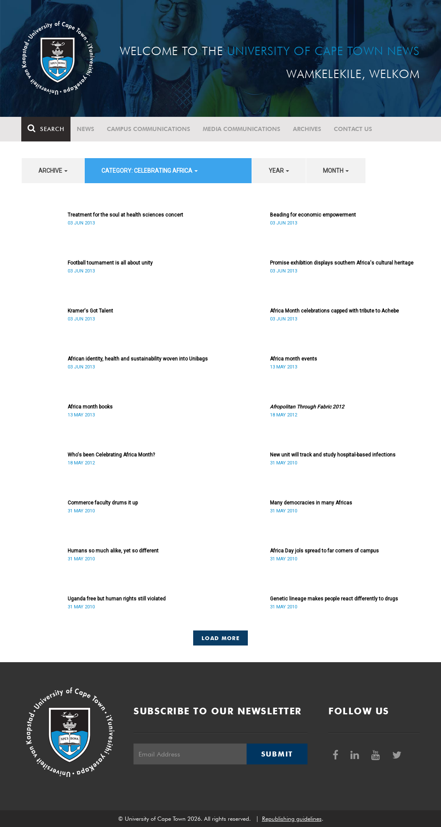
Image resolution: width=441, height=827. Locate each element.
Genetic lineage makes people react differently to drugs (334, 599)
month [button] (336, 170)
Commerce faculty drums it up (103, 503)
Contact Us (353, 129)
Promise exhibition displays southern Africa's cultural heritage (341, 263)
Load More (220, 638)
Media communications (242, 129)
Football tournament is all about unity (110, 263)
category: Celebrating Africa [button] (149, 170)
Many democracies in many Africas (311, 503)
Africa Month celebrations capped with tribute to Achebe (334, 311)
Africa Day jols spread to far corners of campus (324, 551)
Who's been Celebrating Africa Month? (111, 455)
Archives (307, 129)
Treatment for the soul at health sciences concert (125, 215)
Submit (277, 754)
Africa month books (90, 407)
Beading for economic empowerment (313, 215)
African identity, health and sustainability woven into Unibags (138, 359)
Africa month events (293, 359)
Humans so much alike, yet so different (113, 551)
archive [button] (53, 170)
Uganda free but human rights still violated (117, 599)
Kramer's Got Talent (90, 311)
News (86, 129)
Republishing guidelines (292, 818)
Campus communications (149, 129)
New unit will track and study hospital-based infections (333, 455)
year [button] (279, 170)
